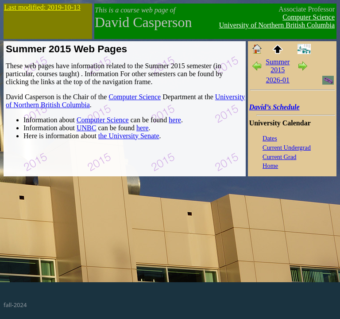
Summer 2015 (278, 66)
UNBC (86, 128)
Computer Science (308, 17)
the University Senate (128, 136)
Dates (270, 138)
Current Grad (279, 156)
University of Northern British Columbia (277, 25)
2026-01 (278, 80)
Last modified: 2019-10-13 (42, 7)
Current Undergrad (287, 147)
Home (270, 165)
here (175, 120)
